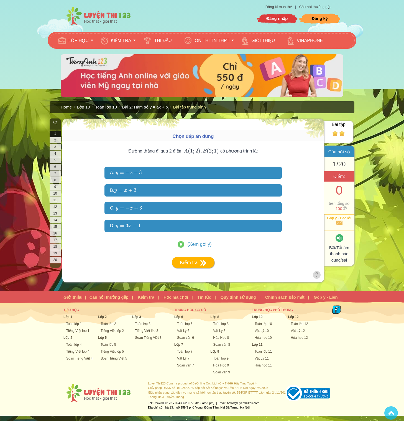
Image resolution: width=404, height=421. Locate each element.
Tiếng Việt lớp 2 (112, 331)
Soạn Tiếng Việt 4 (79, 358)
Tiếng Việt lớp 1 (78, 331)
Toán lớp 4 (74, 345)
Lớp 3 (136, 317)
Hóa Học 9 (221, 365)
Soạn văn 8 (221, 345)
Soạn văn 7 (185, 365)
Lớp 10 (83, 107)
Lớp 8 (214, 317)
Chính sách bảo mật (285, 297)
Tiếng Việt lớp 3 (146, 331)
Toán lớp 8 (221, 324)
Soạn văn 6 (185, 338)
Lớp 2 (102, 317)
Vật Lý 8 (219, 331)
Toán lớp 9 (221, 358)
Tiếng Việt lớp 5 (112, 351)
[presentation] (201, 151)
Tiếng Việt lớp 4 (78, 351)
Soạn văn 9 (221, 372)
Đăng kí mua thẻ (279, 7)
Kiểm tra (146, 297)
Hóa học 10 (263, 338)
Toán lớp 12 (299, 324)
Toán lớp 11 (263, 351)
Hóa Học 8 (221, 338)
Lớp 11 (257, 345)
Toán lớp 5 (108, 345)
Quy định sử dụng (238, 297)
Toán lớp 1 (74, 324)
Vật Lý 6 (183, 331)
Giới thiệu (73, 297)
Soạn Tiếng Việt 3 (148, 338)
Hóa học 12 (299, 338)
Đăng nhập (277, 18)
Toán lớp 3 (142, 324)
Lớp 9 (214, 351)
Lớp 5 (102, 338)
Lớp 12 (293, 317)
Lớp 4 (67, 338)
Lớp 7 (178, 345)
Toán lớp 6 (185, 324)
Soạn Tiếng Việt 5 (114, 358)
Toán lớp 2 (108, 324)
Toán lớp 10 (106, 107)
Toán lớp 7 (185, 351)
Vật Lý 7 (183, 358)
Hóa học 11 (263, 365)
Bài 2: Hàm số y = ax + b (145, 107)
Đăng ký (320, 18)
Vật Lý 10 (262, 331)
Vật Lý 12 (298, 331)
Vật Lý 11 (262, 358)
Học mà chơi (175, 297)
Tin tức (204, 297)
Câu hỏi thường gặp (315, 7)
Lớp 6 (178, 317)
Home (66, 107)
